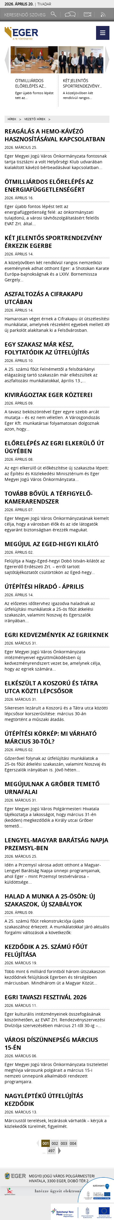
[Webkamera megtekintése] (87, 14)
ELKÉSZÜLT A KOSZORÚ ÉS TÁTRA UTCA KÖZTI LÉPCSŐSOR (51, 687)
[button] (102, 33)
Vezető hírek (34, 119)
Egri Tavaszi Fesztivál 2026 (46, 997)
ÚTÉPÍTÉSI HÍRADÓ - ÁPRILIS (44, 587)
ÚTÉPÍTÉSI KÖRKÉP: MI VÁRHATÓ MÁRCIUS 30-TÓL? (51, 737)
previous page (38, 1144)
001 (46, 1143)
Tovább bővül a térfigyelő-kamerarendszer (48, 497)
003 (64, 1143)
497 (51, 1150)
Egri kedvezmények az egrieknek (57, 635)
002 (55, 1143)
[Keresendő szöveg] (25, 15)
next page (58, 1151)
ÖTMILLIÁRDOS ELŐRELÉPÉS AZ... (30, 83)
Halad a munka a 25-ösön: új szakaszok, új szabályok (50, 900)
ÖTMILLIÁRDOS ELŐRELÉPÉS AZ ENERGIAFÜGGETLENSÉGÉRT (49, 186)
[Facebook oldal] (70, 14)
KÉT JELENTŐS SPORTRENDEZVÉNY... (82, 83)
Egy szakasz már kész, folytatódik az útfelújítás (47, 348)
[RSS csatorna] (104, 14)
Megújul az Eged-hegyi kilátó (51, 544)
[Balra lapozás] (5, 59)
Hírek (12, 119)
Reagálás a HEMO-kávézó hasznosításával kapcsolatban (55, 135)
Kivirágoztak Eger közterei (48, 395)
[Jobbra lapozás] (108, 59)
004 (73, 1143)
